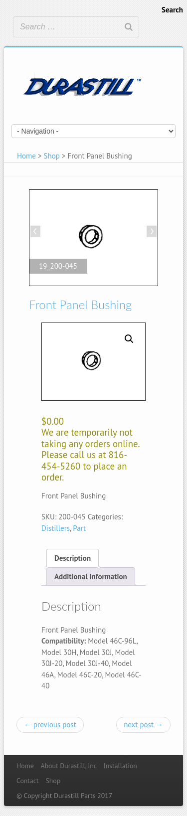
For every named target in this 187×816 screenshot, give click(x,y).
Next (150, 232)
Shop (52, 156)
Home (26, 156)
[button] (129, 339)
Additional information (90, 576)
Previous (36, 232)
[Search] (129, 27)
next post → (143, 724)
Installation (120, 765)
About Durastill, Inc (69, 765)
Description (72, 558)
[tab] (72, 558)
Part (79, 528)
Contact (27, 780)
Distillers (55, 528)
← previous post (50, 724)
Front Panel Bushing (80, 304)
